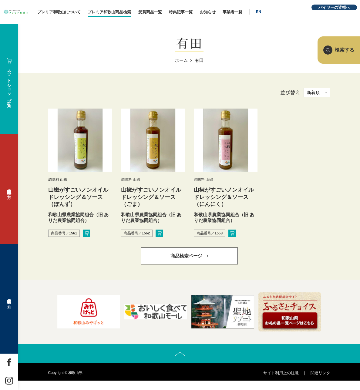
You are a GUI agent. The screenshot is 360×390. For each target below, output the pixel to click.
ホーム (181, 60)
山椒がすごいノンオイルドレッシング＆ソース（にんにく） (224, 197)
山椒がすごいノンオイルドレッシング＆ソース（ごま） (151, 197)
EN (291, 12)
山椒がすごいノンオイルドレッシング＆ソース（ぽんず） (78, 197)
